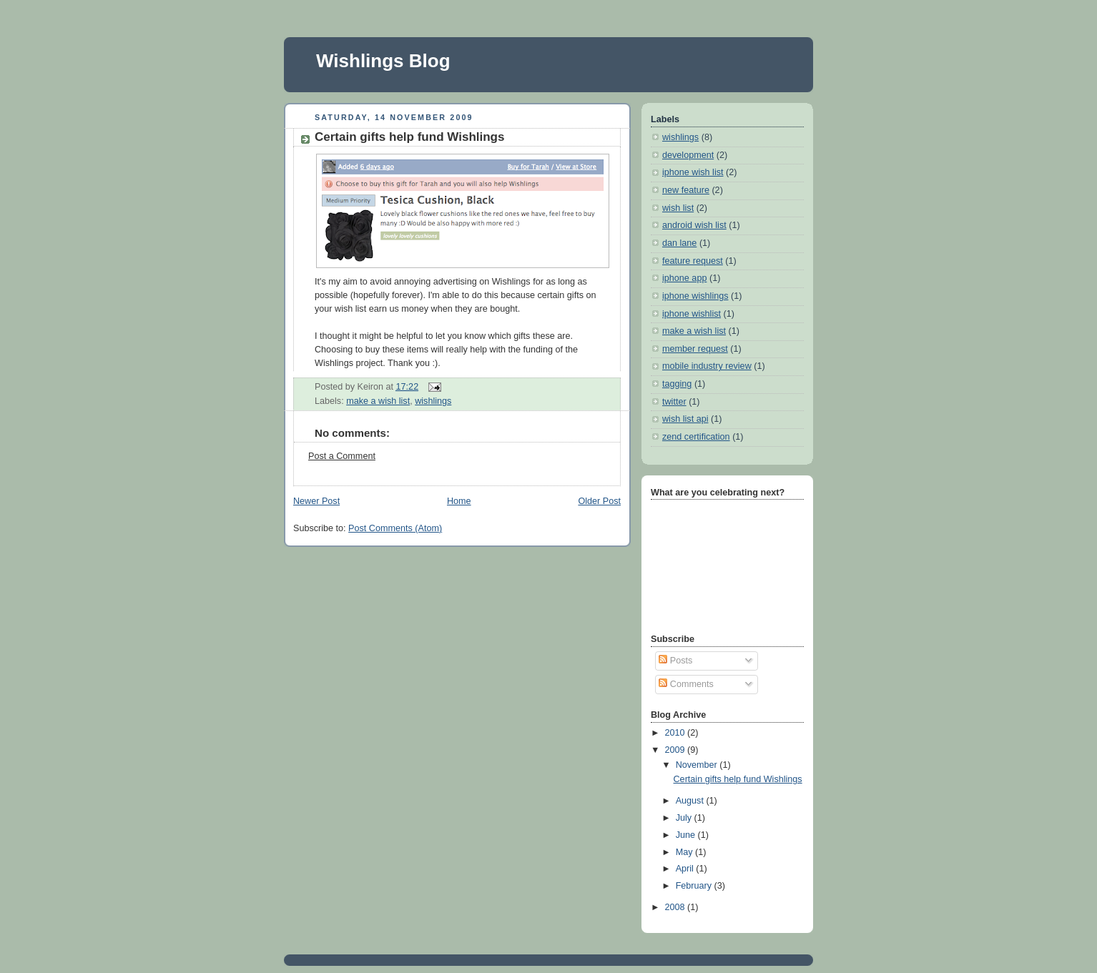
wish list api (685, 419)
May (685, 852)
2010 (676, 733)
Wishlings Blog (383, 60)
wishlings (433, 401)
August (691, 801)
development (688, 155)
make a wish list (378, 401)
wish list (678, 208)
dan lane (679, 243)
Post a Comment (341, 456)
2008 (676, 907)
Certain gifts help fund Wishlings (409, 137)
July (685, 818)
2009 (676, 750)
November (698, 765)
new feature (685, 190)
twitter (674, 402)
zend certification (696, 437)
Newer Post (316, 501)
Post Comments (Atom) (395, 528)
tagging (677, 384)
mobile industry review (707, 366)
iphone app (684, 278)
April (686, 869)
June (687, 835)
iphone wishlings (695, 296)
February (695, 886)
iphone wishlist (691, 314)
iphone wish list (693, 172)
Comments (686, 684)
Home (459, 501)
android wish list (694, 225)
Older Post (599, 501)
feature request (692, 261)
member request (695, 349)
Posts (675, 661)
